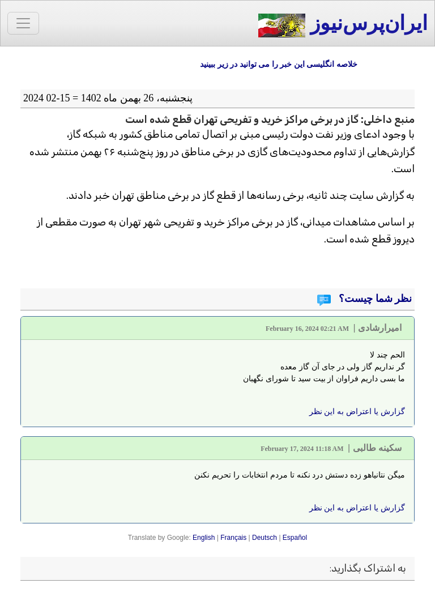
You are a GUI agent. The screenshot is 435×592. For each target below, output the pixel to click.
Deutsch (264, 538)
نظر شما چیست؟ (374, 298)
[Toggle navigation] (23, 23)
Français (233, 538)
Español (295, 538)
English (204, 538)
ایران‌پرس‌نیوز (343, 24)
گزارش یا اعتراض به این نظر (357, 411)
